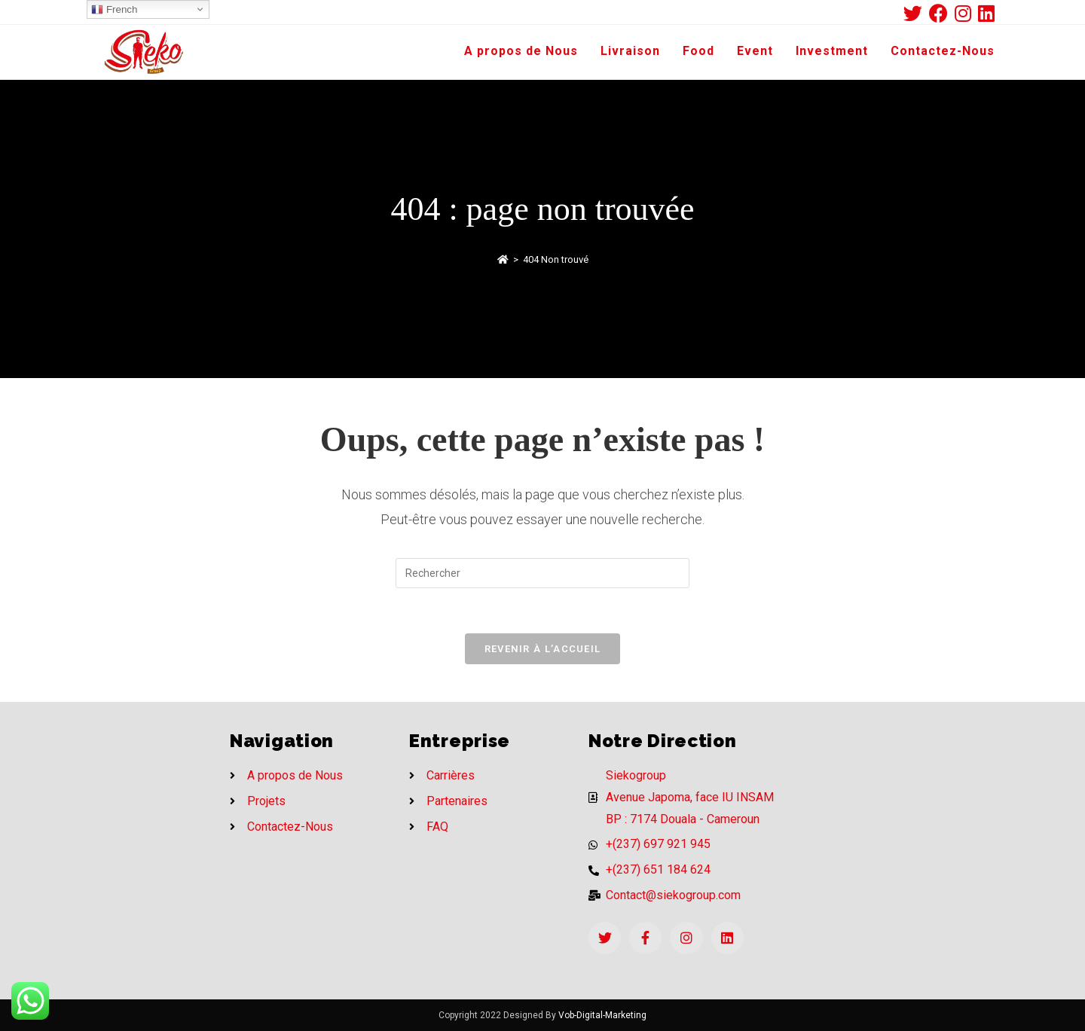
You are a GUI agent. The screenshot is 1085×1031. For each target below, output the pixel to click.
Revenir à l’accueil (542, 648)
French (114, 10)
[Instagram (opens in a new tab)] (966, 13)
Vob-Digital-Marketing (602, 1015)
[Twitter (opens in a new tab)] (916, 13)
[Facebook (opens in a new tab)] (942, 13)
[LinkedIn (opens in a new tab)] (986, 13)
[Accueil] (503, 259)
